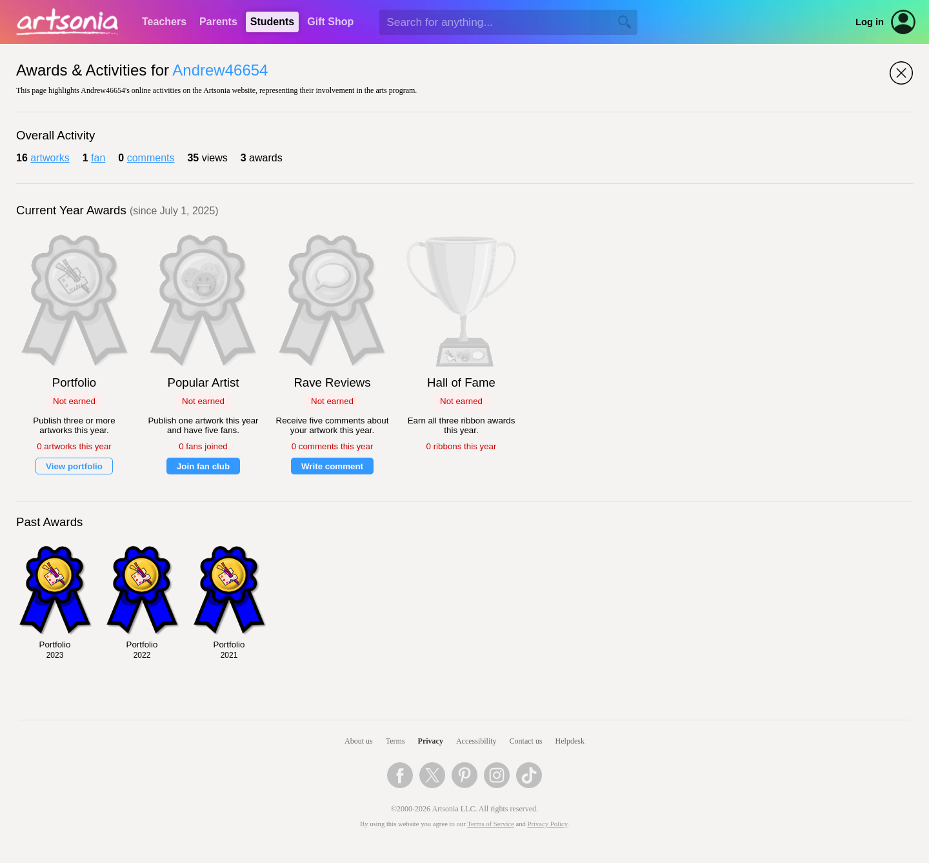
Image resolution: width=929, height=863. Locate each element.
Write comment (332, 466)
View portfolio (74, 466)
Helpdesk (569, 741)
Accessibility (476, 741)
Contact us (526, 741)
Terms (395, 741)
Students (272, 21)
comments (151, 157)
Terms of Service (490, 823)
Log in (869, 22)
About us (359, 741)
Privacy (430, 741)
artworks (49, 157)
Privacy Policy (548, 823)
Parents (218, 21)
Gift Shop (330, 21)
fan (98, 157)
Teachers (164, 21)
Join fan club (203, 466)
